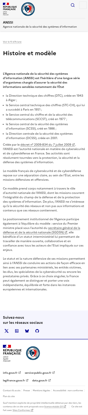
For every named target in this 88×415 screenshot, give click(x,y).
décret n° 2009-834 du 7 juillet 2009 (45, 144)
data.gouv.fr (39, 380)
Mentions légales (42, 390)
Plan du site (9, 396)
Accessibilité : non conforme (68, 390)
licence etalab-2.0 (53, 406)
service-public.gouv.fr (38, 373)
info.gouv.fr (10, 373)
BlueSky (27, 331)
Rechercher (72, 5)
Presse (26, 390)
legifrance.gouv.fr (14, 380)
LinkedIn (16, 331)
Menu (83, 5)
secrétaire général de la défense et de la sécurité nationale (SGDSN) (41, 230)
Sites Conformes (21, 410)
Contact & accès (12, 390)
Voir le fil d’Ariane (12, 41)
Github (37, 331)
